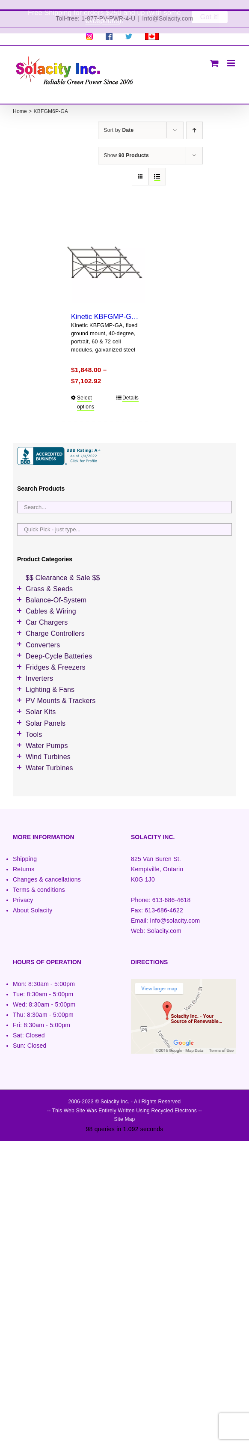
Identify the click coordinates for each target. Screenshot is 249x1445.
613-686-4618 (171, 890)
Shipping (25, 849)
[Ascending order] (194, 121)
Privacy (23, 890)
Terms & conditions (39, 880)
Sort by (119, 121)
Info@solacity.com (175, 911)
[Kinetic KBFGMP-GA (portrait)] (105, 253)
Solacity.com (164, 921)
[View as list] (157, 167)
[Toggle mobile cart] (214, 53)
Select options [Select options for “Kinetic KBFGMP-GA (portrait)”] (85, 392)
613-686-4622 (164, 901)
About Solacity (32, 901)
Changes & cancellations (47, 870)
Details (130, 388)
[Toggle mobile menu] (231, 53)
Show (126, 146)
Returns (24, 859)
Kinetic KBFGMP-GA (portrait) (117, 307)
